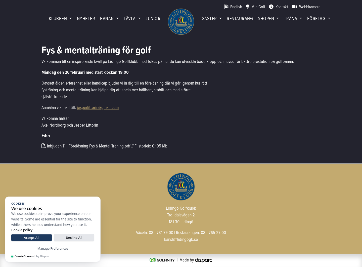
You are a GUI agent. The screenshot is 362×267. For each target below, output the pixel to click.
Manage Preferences (52, 248)
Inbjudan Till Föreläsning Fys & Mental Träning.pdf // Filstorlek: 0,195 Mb (104, 146)
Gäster (209, 18)
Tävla (129, 18)
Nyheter (86, 18)
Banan (107, 18)
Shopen (266, 18)
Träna (290, 18)
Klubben (58, 18)
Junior (153, 18)
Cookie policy (21, 230)
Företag (316, 18)
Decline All (74, 237)
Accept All (31, 237)
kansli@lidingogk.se (181, 239)
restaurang (240, 18)
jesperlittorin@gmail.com (98, 107)
